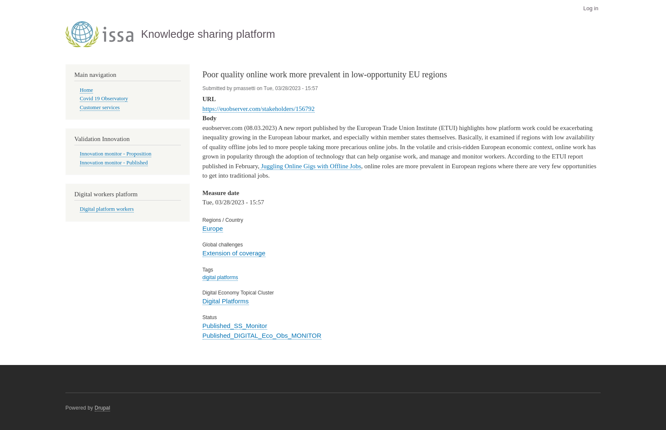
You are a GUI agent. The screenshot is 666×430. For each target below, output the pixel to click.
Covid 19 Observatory (104, 99)
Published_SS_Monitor (235, 325)
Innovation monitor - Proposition (116, 154)
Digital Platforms (226, 301)
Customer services (100, 107)
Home (86, 90)
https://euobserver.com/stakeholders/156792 (259, 108)
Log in (590, 8)
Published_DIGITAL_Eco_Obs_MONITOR (262, 335)
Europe (213, 228)
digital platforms (220, 277)
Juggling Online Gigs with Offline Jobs (310, 166)
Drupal (102, 408)
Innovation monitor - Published (114, 163)
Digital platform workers (107, 209)
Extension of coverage (234, 253)
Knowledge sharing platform (208, 34)
